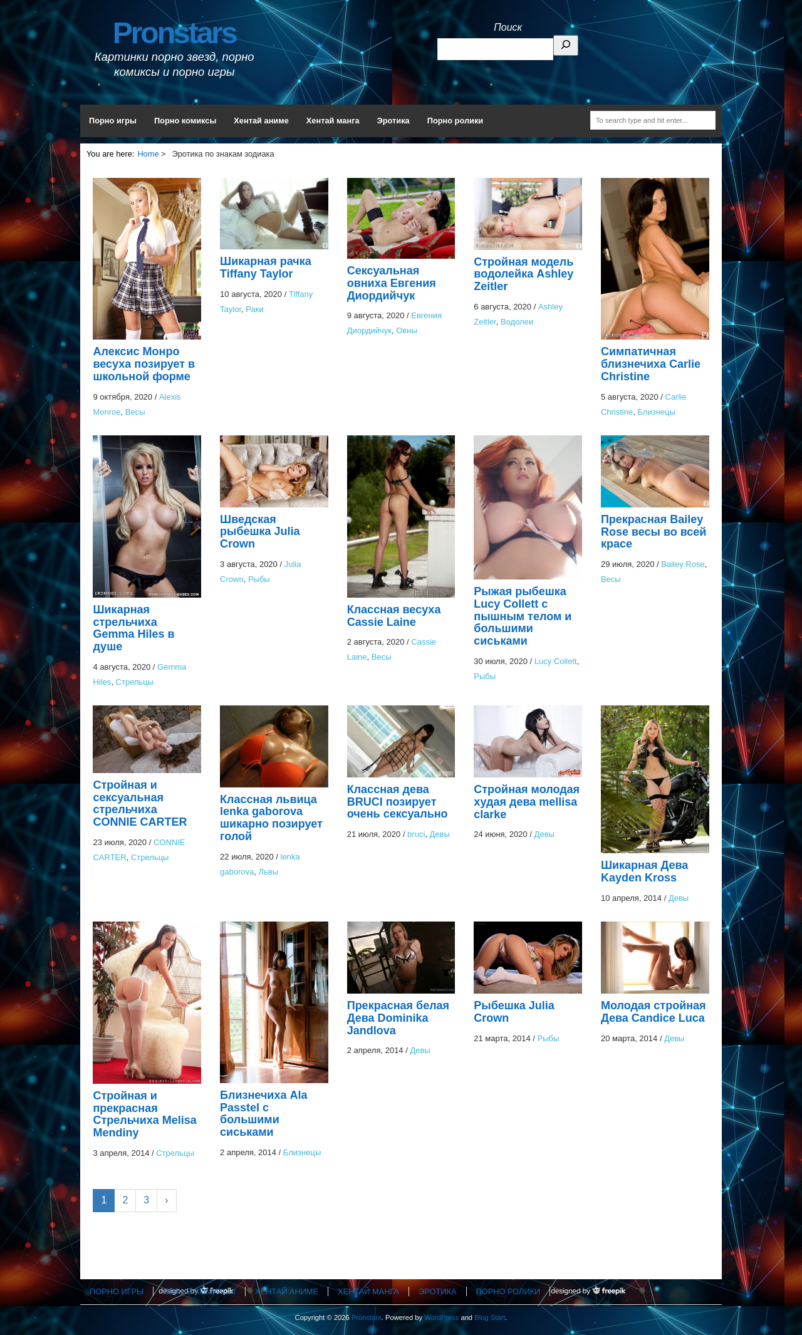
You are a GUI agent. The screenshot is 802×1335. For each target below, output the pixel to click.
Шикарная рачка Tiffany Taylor (265, 267)
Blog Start (489, 1317)
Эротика (393, 120)
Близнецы (656, 412)
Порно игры (113, 120)
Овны (406, 330)
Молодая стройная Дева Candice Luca (653, 1011)
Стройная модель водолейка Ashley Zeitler (523, 274)
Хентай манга (333, 120)
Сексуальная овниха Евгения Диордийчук (391, 283)
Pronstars (174, 32)
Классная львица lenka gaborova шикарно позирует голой (271, 818)
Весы (135, 412)
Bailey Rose (682, 564)
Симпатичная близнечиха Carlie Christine (650, 364)
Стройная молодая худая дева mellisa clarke (527, 802)
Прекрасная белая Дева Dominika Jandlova (398, 1018)
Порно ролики (455, 120)
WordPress (441, 1317)
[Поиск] (565, 45)
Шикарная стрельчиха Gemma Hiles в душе (133, 628)
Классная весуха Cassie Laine (394, 615)
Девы (440, 834)
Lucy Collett (555, 661)
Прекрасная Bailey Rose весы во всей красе (654, 532)
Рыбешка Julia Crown (514, 1011)
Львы (269, 871)
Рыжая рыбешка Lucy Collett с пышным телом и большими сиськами (522, 616)
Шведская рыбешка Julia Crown (260, 532)
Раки (254, 309)
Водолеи (517, 321)
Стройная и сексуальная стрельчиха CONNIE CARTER (140, 803)
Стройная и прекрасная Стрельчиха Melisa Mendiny (144, 1114)
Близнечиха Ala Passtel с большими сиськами (263, 1113)
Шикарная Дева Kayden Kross (644, 871)
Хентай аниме (261, 120)
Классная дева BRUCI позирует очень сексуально (397, 802)
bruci (416, 834)
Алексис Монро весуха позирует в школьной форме (144, 364)
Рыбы (259, 579)
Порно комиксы (185, 120)
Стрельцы (135, 682)
